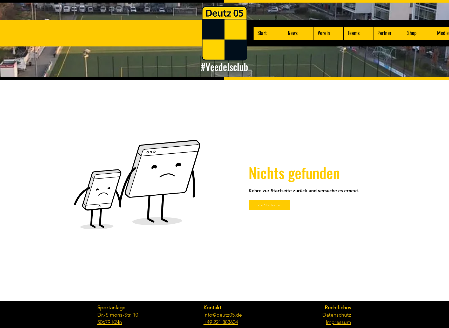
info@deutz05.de (222, 315)
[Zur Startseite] (269, 205)
